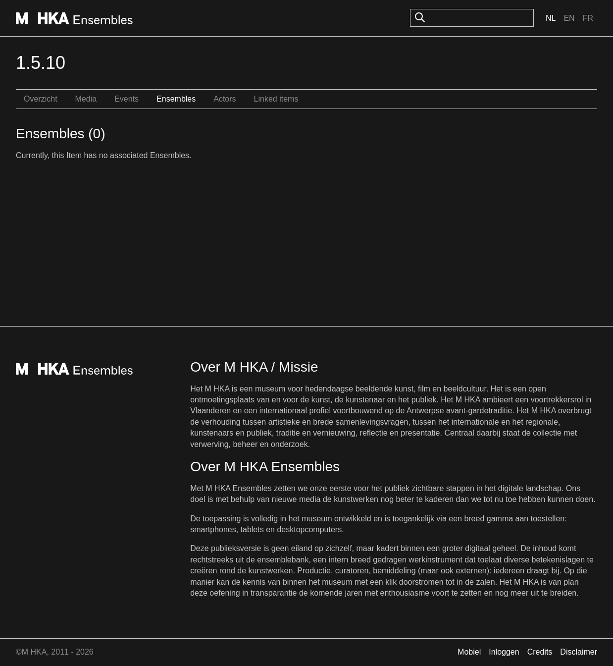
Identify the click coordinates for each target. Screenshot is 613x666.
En (568, 18)
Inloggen (504, 652)
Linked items (276, 99)
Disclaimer (578, 652)
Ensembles (176, 99)
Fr (588, 18)
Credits (540, 652)
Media (86, 99)
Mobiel (469, 652)
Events (126, 99)
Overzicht (40, 99)
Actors (224, 99)
